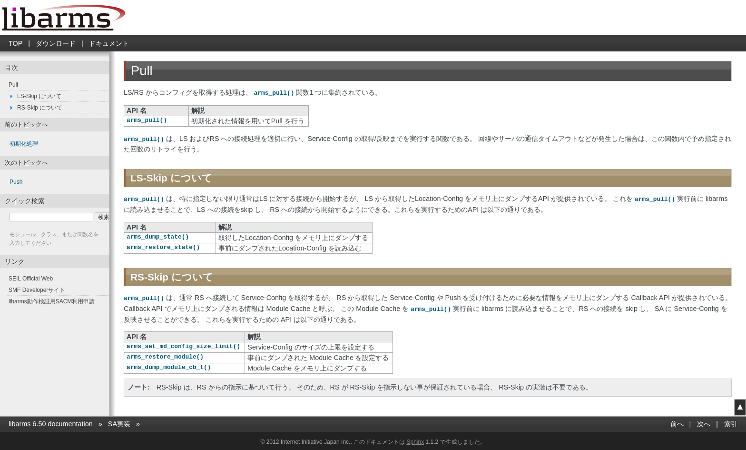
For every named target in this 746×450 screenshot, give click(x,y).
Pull (13, 84)
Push (16, 182)
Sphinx (415, 439)
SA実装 (119, 421)
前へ (677, 421)
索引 (730, 421)
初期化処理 (24, 143)
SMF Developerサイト (37, 290)
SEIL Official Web (31, 278)
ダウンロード (56, 43)
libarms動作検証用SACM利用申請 (52, 301)
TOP (15, 43)
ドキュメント (109, 43)
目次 (11, 67)
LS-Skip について (39, 96)
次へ (703, 421)
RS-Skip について (39, 107)
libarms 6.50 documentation (51, 421)
